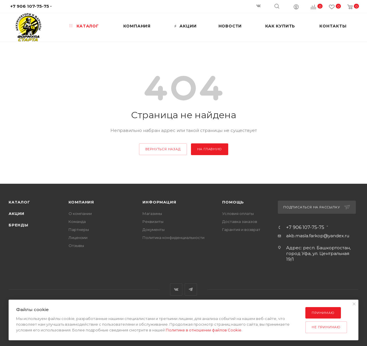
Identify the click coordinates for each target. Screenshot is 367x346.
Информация (159, 202)
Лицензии (78, 237)
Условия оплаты (238, 213)
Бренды (18, 225)
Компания (81, 202)
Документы (153, 229)
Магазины (152, 213)
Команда (77, 221)
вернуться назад (163, 149)
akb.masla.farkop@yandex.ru (317, 235)
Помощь (233, 202)
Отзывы (76, 245)
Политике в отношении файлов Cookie (203, 330)
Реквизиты (152, 221)
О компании (80, 213)
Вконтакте (176, 289)
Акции (16, 213)
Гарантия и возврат (241, 229)
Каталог (19, 202)
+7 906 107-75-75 (305, 227)
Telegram (191, 289)
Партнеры (79, 229)
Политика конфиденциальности (173, 237)
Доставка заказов (239, 221)
